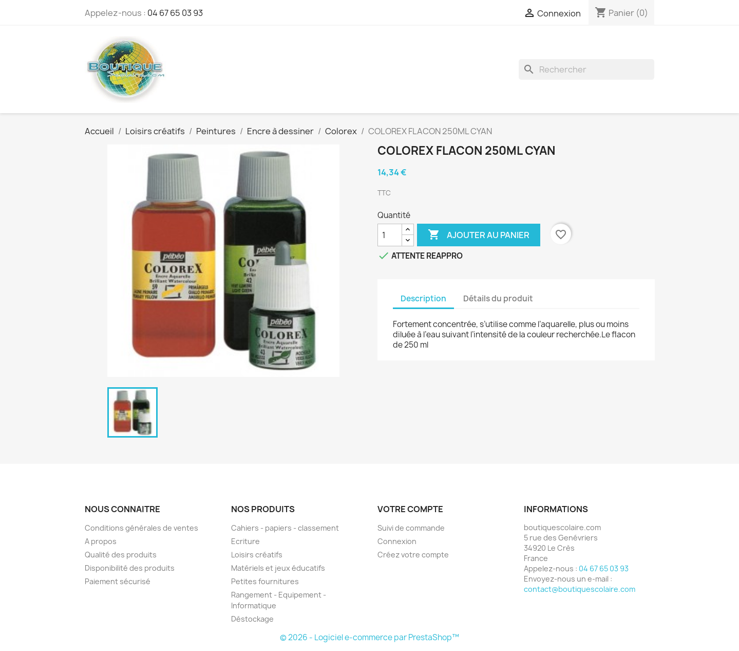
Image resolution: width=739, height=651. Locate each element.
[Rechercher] (586, 69)
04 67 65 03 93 (175, 13)
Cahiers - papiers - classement (285, 528)
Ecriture (245, 541)
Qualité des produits (121, 554)
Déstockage (252, 619)
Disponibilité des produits (130, 568)
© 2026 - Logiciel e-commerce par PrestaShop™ (369, 637)
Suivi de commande (411, 528)
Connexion (396, 541)
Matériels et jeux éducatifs (278, 568)
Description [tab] (423, 298)
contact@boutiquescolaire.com (579, 589)
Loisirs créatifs (256, 554)
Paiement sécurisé (117, 581)
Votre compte (410, 509)
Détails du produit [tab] (498, 298)
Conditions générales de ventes (141, 528)
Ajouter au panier (478, 235)
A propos (101, 541)
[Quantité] (389, 235)
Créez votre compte (413, 554)
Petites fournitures (265, 581)
